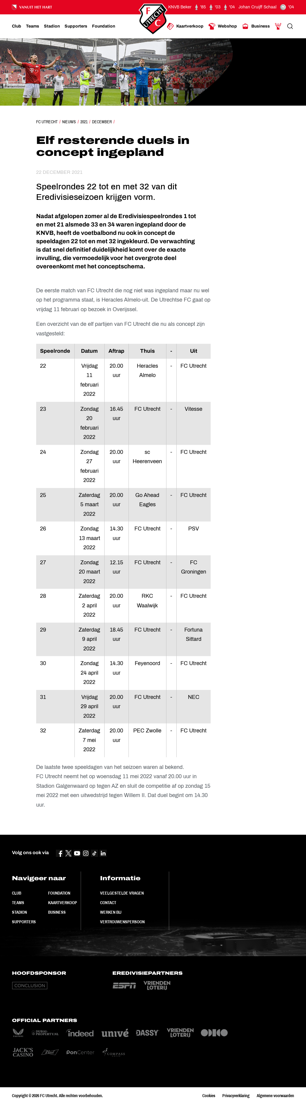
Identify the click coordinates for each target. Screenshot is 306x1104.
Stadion (19, 912)
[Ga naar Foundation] (103, 26)
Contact (108, 902)
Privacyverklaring (236, 1095)
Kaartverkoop (62, 902)
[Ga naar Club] (16, 26)
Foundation (59, 893)
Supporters (24, 921)
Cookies (208, 1095)
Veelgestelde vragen (122, 893)
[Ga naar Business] (256, 26)
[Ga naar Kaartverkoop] (185, 26)
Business (57, 912)
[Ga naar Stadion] (52, 26)
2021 (84, 121)
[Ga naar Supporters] (76, 26)
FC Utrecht (47, 121)
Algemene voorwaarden (275, 1095)
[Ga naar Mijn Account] (278, 26)
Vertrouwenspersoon (122, 921)
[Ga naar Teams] (32, 26)
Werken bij (110, 912)
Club (16, 893)
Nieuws (69, 121)
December (102, 121)
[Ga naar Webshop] (222, 26)
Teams (18, 902)
